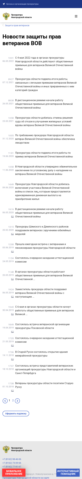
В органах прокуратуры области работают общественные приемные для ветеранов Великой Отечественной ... (44, 275)
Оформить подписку (15, 413)
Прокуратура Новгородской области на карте (25, 478)
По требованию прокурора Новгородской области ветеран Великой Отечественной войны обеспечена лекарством (45, 139)
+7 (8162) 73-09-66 (11, 463)
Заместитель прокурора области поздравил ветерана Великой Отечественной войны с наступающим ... (41, 293)
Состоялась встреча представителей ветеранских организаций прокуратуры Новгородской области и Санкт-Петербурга (45, 369)
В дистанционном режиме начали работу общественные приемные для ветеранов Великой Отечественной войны (44, 104)
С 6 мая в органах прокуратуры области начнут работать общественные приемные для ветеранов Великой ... (44, 310)
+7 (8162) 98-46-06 (11, 459)
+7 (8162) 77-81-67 (11, 466)
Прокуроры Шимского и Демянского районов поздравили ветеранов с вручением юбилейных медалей (43, 230)
